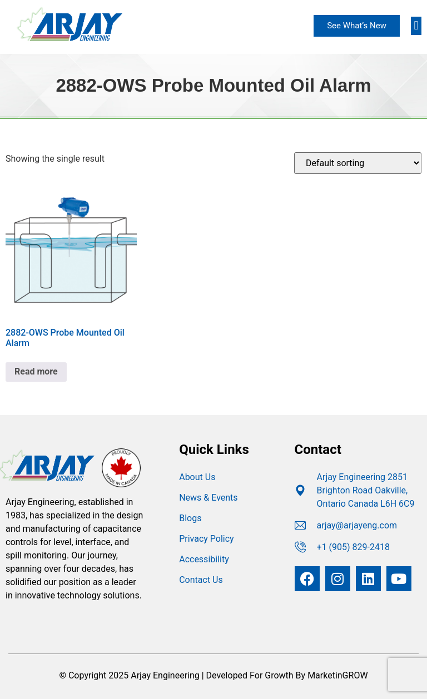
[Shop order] (357, 163)
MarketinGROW (337, 675)
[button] (416, 26)
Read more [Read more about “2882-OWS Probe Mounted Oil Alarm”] (36, 371)
